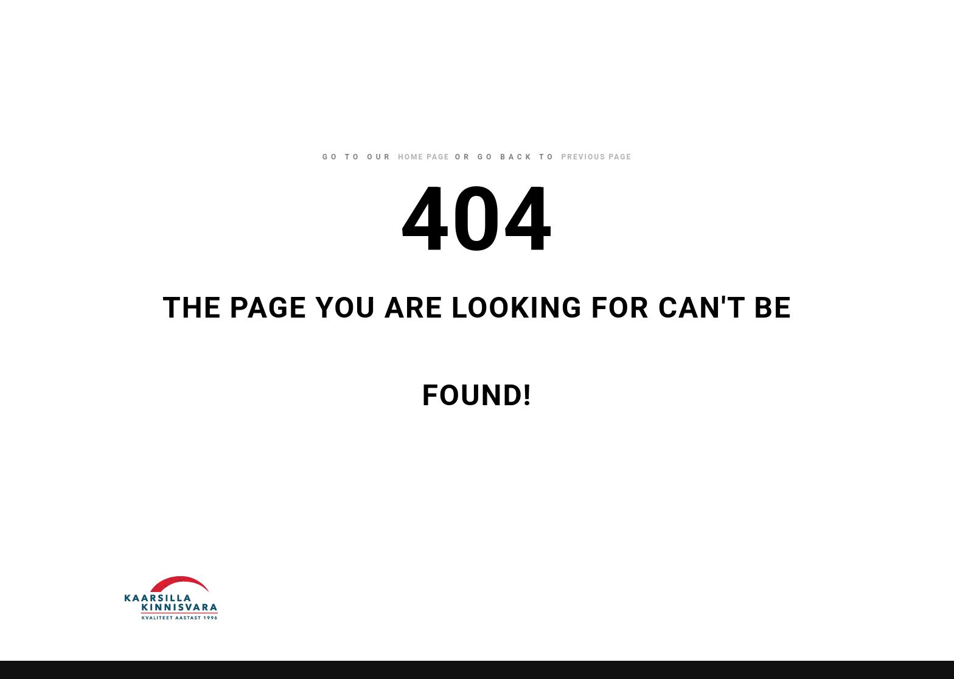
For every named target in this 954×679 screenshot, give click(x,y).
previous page (597, 157)
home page (424, 157)
